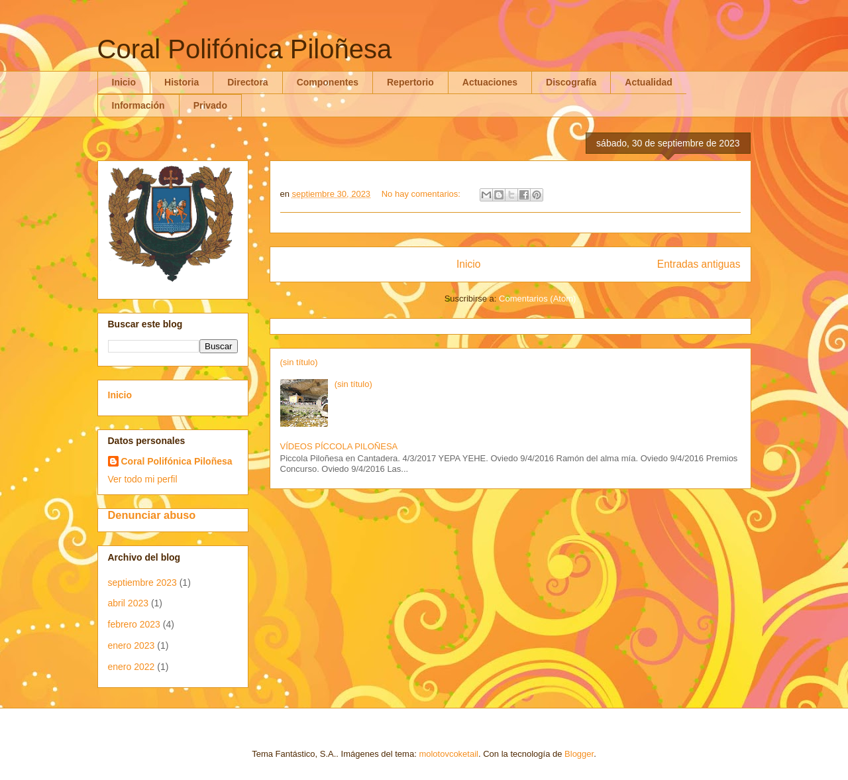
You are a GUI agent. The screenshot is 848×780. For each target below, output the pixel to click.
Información (138, 105)
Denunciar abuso (152, 515)
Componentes (327, 82)
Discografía (571, 82)
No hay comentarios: (422, 194)
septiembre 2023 (142, 582)
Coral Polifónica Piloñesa (177, 461)
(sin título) (299, 362)
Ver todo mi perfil (143, 479)
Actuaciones (489, 82)
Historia (181, 82)
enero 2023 (131, 645)
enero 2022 (131, 666)
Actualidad (648, 82)
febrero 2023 (134, 624)
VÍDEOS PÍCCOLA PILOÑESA (339, 446)
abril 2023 (128, 603)
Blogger (579, 754)
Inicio (124, 82)
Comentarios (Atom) (537, 299)
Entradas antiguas (699, 264)
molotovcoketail (448, 754)
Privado (210, 105)
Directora (247, 82)
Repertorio (410, 82)
